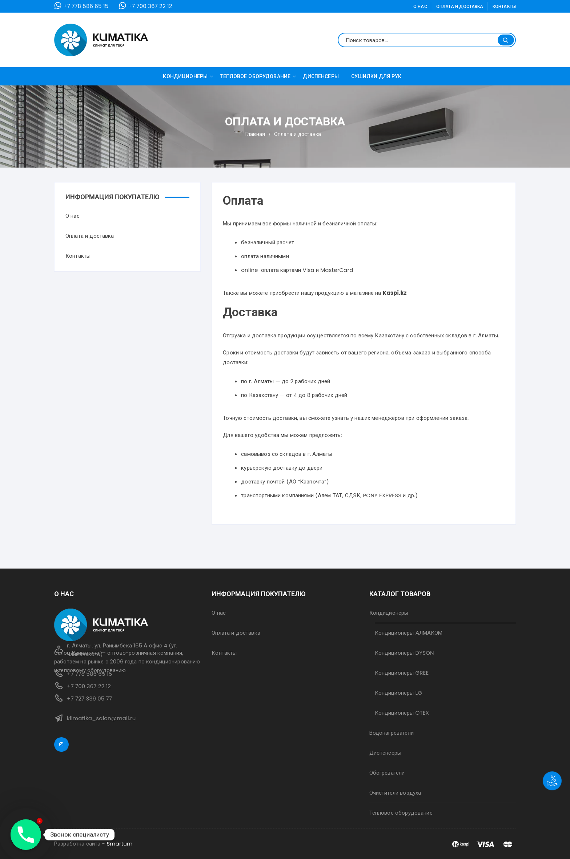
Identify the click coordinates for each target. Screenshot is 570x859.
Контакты (504, 6)
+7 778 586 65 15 (85, 6)
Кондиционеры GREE (402, 673)
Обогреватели (387, 772)
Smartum (120, 843)
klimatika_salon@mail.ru (101, 718)
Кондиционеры (188, 76)
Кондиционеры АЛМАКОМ (409, 633)
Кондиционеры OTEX (402, 712)
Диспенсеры (321, 76)
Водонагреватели (391, 732)
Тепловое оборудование (258, 76)
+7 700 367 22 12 (150, 6)
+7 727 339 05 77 (89, 698)
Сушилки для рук (376, 76)
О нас (420, 6)
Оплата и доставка (459, 6)
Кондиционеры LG (398, 693)
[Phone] (26, 834)
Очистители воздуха (395, 792)
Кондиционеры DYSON (404, 653)
